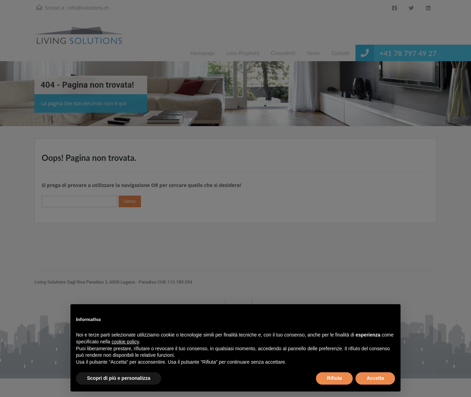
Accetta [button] (375, 378)
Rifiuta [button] (334, 378)
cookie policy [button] (125, 341)
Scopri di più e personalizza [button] (118, 378)
